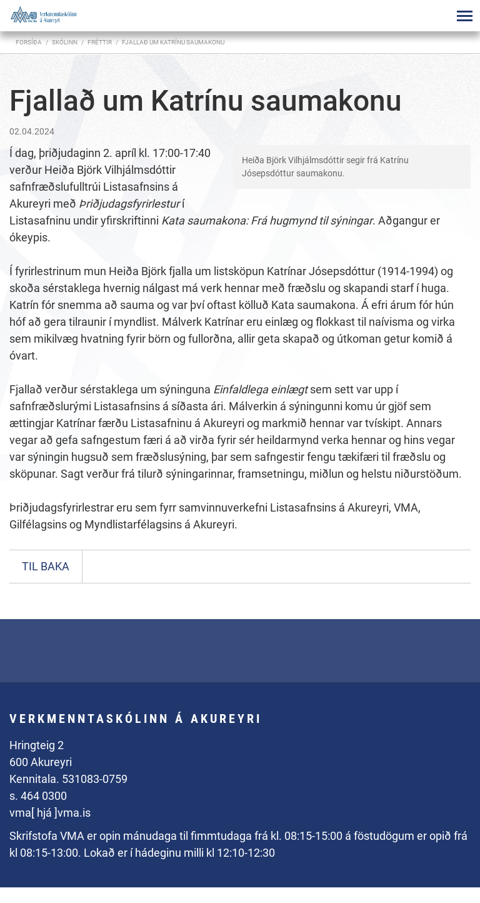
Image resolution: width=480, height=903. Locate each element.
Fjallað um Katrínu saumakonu (173, 42)
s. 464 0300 (38, 795)
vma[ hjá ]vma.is (50, 812)
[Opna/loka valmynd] (464, 15)
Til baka (45, 566)
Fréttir (100, 42)
